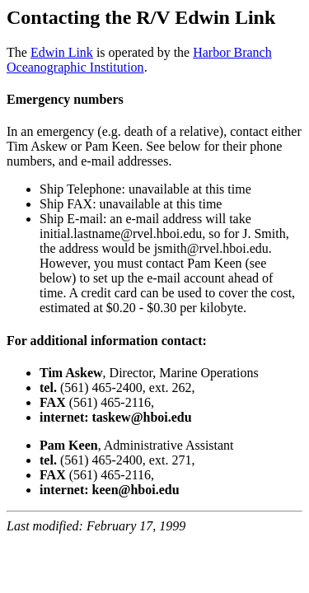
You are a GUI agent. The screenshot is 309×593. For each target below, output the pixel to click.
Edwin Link (61, 52)
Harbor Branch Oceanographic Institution (139, 59)
